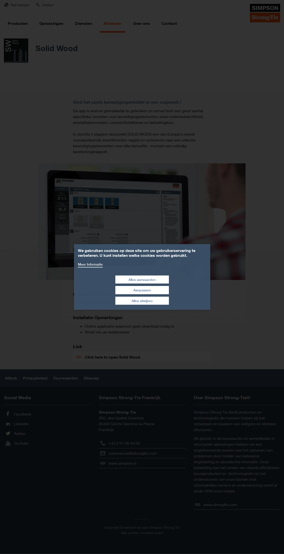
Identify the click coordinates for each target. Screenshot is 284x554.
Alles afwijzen (142, 301)
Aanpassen (142, 290)
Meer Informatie (90, 264)
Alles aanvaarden (142, 279)
